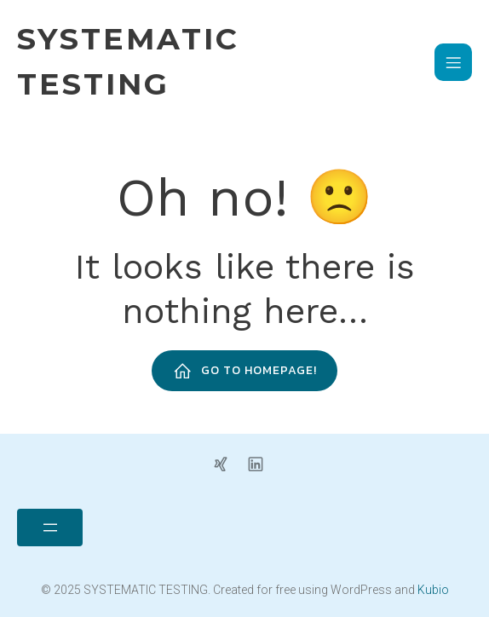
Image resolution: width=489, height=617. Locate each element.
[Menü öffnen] (50, 527)
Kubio (433, 590)
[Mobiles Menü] (453, 62)
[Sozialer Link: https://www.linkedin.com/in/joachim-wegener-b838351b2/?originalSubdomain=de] (261, 463)
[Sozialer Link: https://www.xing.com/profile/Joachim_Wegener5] (227, 463)
